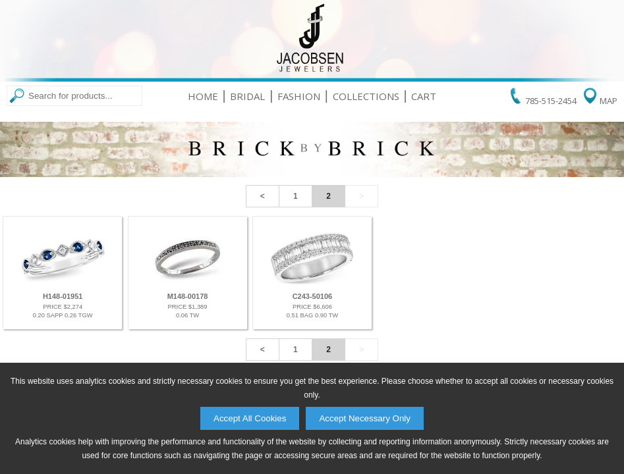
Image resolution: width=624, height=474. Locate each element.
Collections (366, 96)
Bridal (247, 96)
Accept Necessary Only (365, 418)
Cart (423, 96)
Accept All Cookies (249, 418)
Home (203, 96)
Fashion (298, 96)
